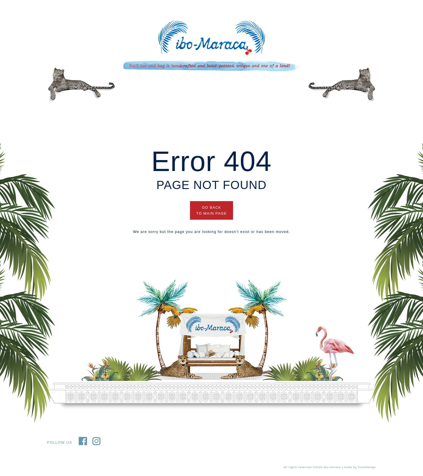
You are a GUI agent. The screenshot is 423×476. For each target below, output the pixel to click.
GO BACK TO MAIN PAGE (211, 210)
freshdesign (367, 467)
